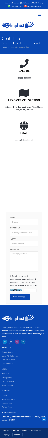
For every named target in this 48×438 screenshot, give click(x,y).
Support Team (7, 403)
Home (4, 47)
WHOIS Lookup (7, 385)
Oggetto (13, 239)
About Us (5, 374)
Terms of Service (8, 381)
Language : (7, 435)
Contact (5, 395)
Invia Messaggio (19, 297)
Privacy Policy (7, 378)
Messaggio (14, 249)
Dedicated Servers (8, 360)
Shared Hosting (7, 352)
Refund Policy (7, 407)
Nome (12, 217)
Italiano (17, 435)
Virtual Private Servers (10, 356)
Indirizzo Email (16, 228)
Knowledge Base (8, 399)
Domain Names (7, 364)
